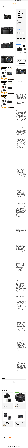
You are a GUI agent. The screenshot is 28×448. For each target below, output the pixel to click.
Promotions (18, 27)
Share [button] (18, 40)
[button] (2, 3)
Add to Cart (21, 38)
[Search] (25, 6)
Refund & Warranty (17, 446)
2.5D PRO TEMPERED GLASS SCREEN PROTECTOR (19, 53)
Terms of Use (9, 446)
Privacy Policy (13, 446)
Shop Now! (19, 0)
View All (24, 45)
